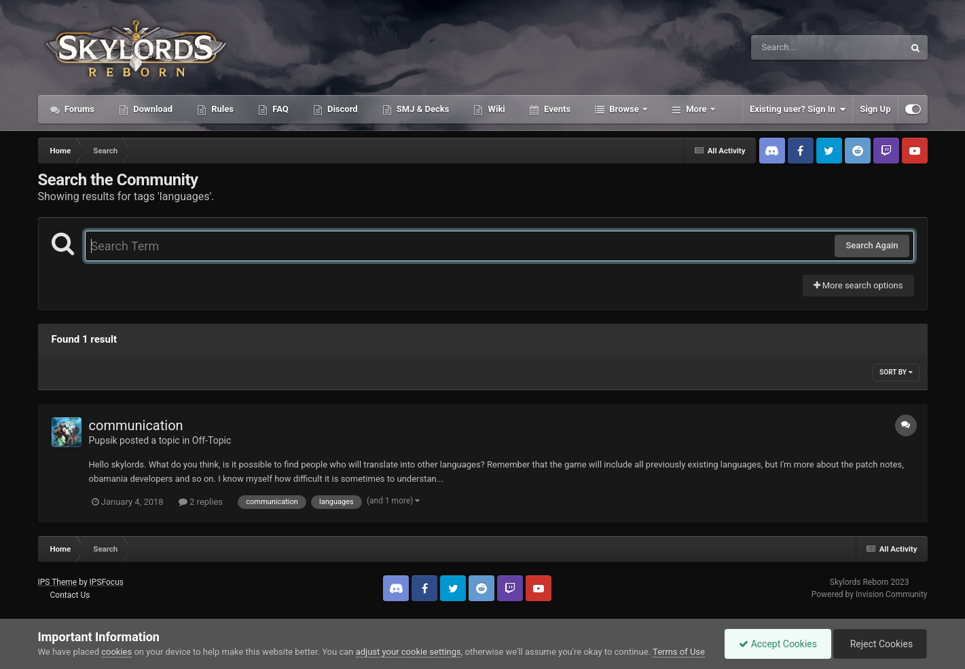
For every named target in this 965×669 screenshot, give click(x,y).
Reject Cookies (880, 643)
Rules (221, 109)
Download (151, 109)
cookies (116, 652)
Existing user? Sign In (797, 109)
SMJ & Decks (422, 109)
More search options (858, 285)
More (696, 109)
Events (556, 109)
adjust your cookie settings (408, 652)
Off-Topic (212, 440)
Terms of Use (679, 652)
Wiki (495, 109)
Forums (78, 109)
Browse (624, 109)
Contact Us (70, 595)
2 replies (201, 502)
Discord (341, 109)
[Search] (793, 47)
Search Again (871, 245)
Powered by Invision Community (870, 594)
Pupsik (103, 440)
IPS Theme (57, 582)
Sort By (895, 372)
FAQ (279, 109)
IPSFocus (107, 582)
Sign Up (875, 109)
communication (136, 425)
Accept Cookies (778, 643)
